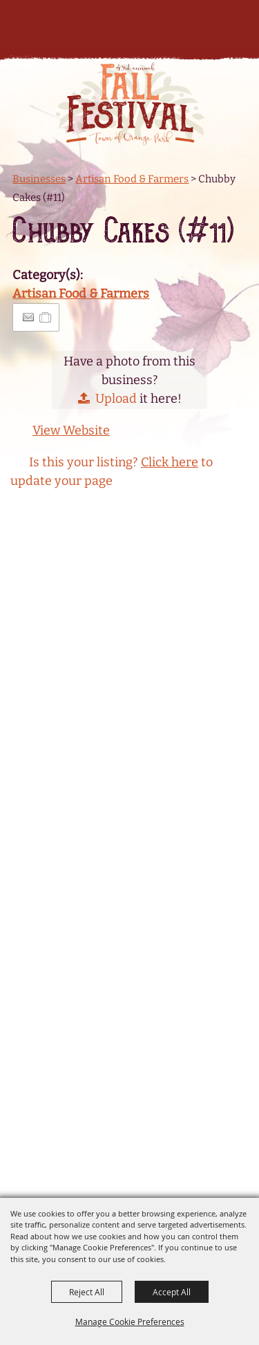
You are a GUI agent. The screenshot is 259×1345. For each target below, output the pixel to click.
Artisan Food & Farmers (132, 179)
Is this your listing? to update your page (111, 471)
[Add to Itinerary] (46, 317)
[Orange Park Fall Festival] (129, 103)
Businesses (39, 179)
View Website (71, 430)
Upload (116, 398)
